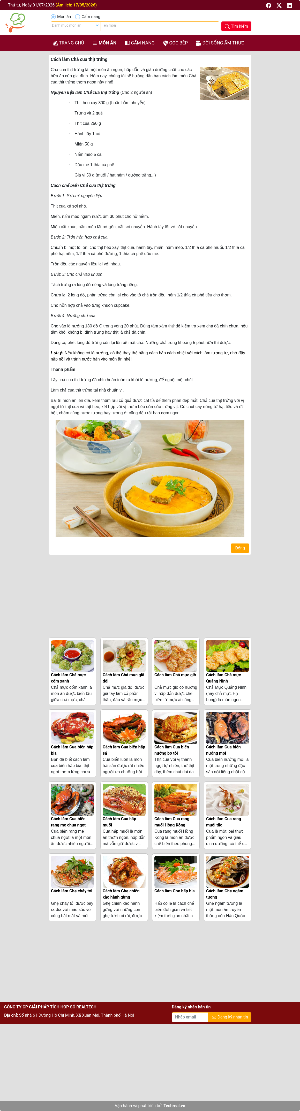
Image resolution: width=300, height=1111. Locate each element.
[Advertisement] (150, 595)
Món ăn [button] (104, 43)
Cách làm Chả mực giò (175, 674)
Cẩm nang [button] (140, 43)
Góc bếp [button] (175, 43)
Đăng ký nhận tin (229, 1017)
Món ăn (64, 16)
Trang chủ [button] (68, 43)
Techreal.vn (174, 1105)
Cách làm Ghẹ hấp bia (174, 890)
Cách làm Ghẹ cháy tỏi (71, 890)
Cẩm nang (90, 16)
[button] (269, 5)
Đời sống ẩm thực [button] (220, 43)
